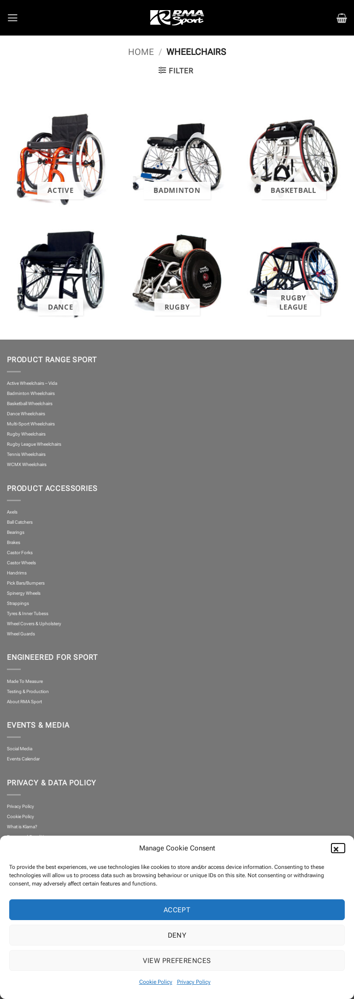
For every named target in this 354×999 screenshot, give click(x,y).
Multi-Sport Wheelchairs (31, 423)
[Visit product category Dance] (60, 272)
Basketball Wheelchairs (30, 403)
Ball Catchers (20, 522)
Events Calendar (23, 758)
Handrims (17, 572)
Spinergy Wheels (24, 593)
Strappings (18, 603)
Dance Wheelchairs (26, 413)
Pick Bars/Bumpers (26, 583)
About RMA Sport (24, 701)
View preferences (177, 961)
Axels (12, 511)
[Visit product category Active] (60, 156)
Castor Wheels (21, 562)
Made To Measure (25, 681)
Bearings (15, 532)
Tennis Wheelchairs (26, 454)
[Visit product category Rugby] (176, 272)
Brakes (13, 542)
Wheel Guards (21, 633)
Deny (177, 935)
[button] (340, 848)
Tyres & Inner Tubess (27, 613)
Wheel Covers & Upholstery (34, 623)
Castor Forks (20, 552)
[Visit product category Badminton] (176, 156)
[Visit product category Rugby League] (293, 272)
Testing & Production (28, 691)
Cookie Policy (155, 982)
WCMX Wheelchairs (27, 464)
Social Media (19, 748)
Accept (177, 910)
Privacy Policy (194, 982)
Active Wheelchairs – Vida (32, 383)
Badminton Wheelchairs (31, 393)
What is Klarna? (22, 826)
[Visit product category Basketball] (293, 156)
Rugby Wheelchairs (26, 434)
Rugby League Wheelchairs (34, 444)
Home (141, 52)
